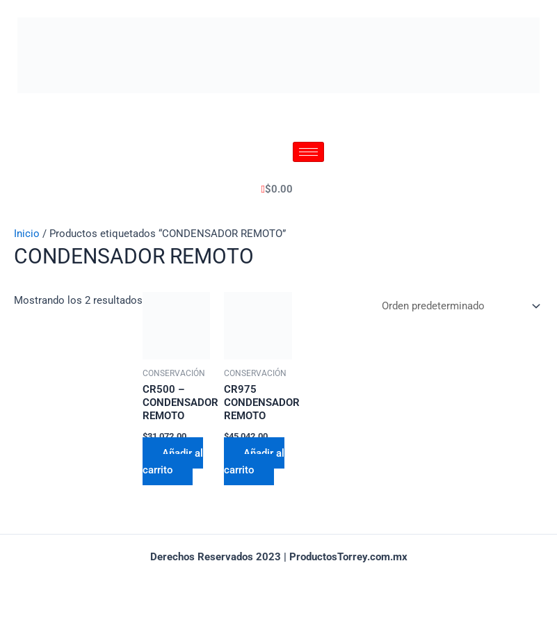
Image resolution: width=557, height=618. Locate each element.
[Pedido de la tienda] (458, 307)
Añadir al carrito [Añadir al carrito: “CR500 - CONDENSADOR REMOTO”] (173, 460)
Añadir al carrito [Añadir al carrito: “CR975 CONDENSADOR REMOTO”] (254, 460)
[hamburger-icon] (308, 152)
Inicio (27, 233)
